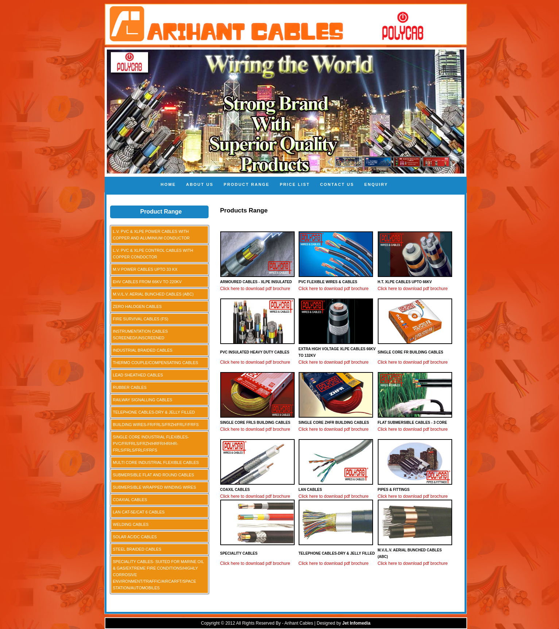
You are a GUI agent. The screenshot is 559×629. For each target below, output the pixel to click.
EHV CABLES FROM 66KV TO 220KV (147, 282)
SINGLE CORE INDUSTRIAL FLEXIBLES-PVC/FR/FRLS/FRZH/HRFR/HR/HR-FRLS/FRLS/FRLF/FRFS (151, 443)
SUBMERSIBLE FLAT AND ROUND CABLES (153, 475)
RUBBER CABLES (130, 387)
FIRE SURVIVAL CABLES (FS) (140, 319)
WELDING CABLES (131, 524)
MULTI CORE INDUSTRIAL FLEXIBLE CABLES (156, 462)
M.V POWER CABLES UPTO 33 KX (145, 269)
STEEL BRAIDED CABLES (137, 549)
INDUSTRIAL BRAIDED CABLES (142, 350)
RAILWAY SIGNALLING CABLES (142, 400)
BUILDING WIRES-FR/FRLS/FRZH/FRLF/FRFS (156, 424)
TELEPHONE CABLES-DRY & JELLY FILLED (154, 412)
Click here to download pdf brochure (255, 288)
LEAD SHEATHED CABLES (138, 375)
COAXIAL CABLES (130, 499)
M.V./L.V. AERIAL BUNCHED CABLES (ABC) (153, 294)
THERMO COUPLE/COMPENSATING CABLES (155, 362)
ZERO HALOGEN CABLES (137, 306)
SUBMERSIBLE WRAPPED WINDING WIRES (154, 487)
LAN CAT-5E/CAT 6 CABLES (139, 512)
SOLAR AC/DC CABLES (135, 537)
